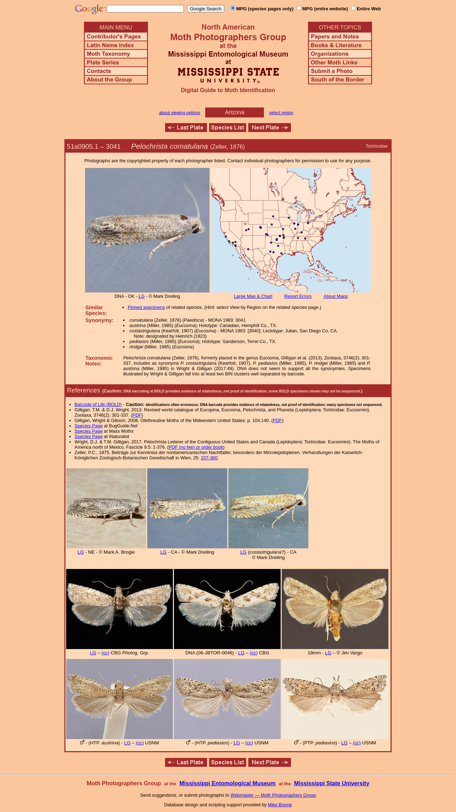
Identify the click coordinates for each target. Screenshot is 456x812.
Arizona (234, 112)
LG (142, 296)
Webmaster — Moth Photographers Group (273, 795)
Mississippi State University (332, 783)
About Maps (336, 296)
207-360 (209, 457)
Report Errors (298, 296)
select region (281, 112)
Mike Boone (280, 804)
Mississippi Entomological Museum (227, 783)
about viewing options (179, 112)
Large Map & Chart (253, 296)
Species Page (89, 425)
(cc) (105, 652)
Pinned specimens (146, 307)
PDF (137, 415)
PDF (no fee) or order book (196, 447)
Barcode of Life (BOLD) (98, 404)
